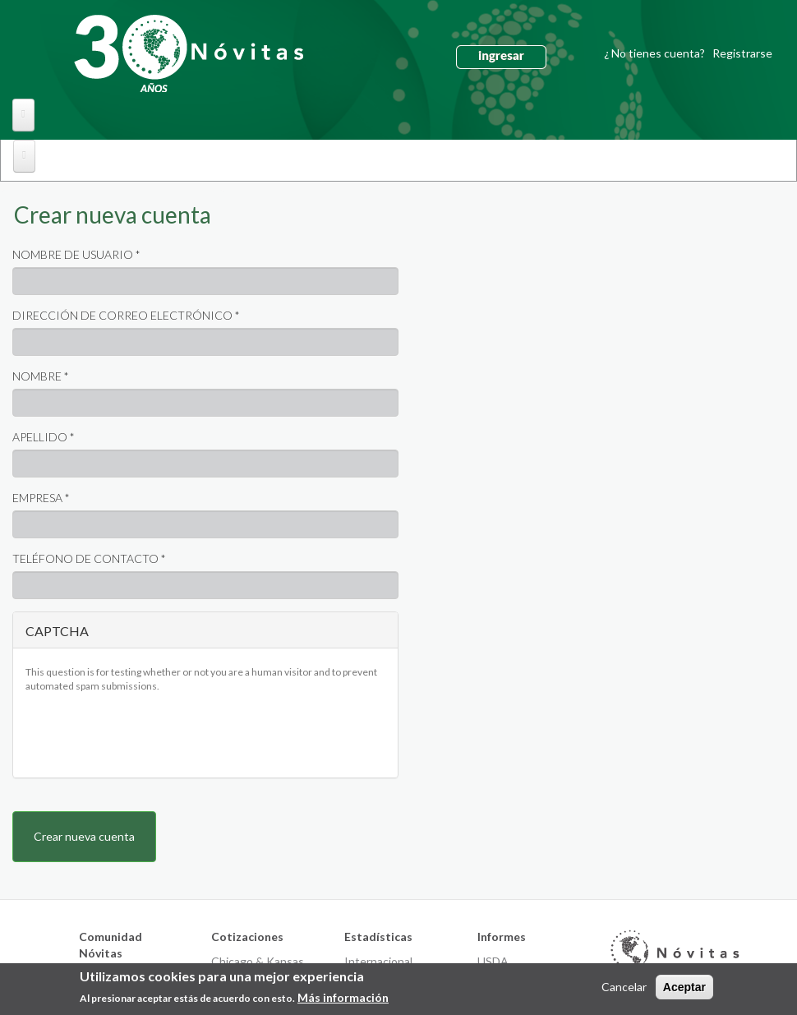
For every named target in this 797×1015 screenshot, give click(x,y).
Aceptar (684, 987)
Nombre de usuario (76, 254)
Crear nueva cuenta (118, 218)
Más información (343, 997)
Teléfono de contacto (89, 558)
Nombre (40, 376)
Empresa (41, 498)
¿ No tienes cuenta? (688, 53)
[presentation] (150, 733)
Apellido (43, 437)
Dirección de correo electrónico (126, 315)
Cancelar (624, 987)
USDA (493, 961)
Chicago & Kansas (257, 961)
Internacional (378, 961)
